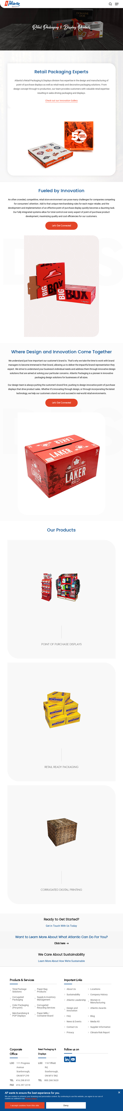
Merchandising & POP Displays (20, 1014)
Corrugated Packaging (18, 998)
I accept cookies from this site (24, 1105)
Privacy (70, 1032)
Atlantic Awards (98, 1008)
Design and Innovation (72, 1009)
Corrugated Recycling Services (46, 1006)
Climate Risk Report (100, 1032)
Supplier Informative (100, 1027)
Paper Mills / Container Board (45, 1014)
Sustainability (73, 994)
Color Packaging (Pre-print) (20, 1006)
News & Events (74, 1021)
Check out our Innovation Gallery (61, 100)
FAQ (69, 1016)
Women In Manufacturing (97, 1001)
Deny (65, 1105)
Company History (99, 994)
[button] (117, 4)
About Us (71, 989)
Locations (95, 989)
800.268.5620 (51, 1080)
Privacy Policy (31, 1098)
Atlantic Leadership (76, 1000)
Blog (92, 1016)
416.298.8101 (23, 1080)
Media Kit (95, 1021)
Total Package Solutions (19, 990)
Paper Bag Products (42, 990)
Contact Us (72, 1027)
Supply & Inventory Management (46, 998)
